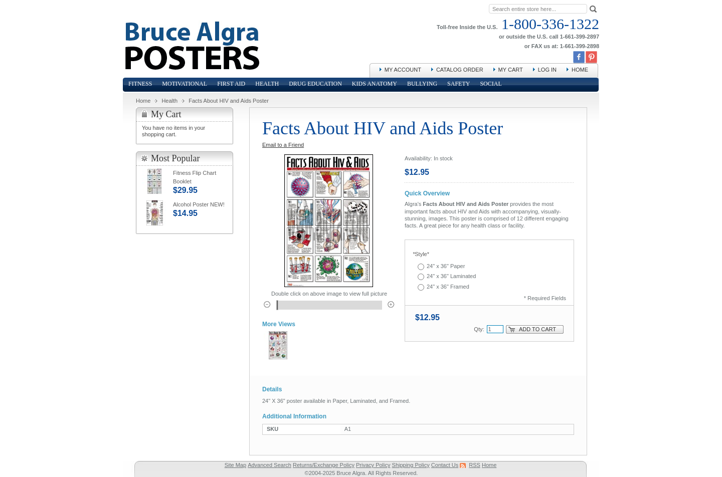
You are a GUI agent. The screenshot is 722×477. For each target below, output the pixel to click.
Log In (547, 70)
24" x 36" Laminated (451, 276)
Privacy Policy (373, 465)
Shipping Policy (411, 465)
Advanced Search (269, 465)
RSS (474, 465)
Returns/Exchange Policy (323, 465)
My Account (403, 70)
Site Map (235, 465)
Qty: (479, 329)
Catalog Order (459, 70)
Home (580, 70)
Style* (421, 254)
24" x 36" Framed (448, 287)
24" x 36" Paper (446, 266)
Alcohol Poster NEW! (199, 204)
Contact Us (444, 465)
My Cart (510, 70)
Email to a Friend (283, 145)
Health (169, 101)
